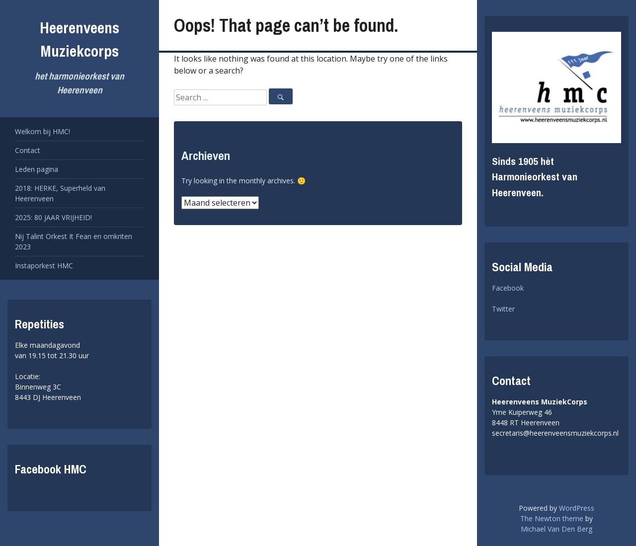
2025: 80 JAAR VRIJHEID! (53, 217)
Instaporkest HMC (44, 265)
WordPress (576, 508)
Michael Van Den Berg (556, 529)
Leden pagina (36, 169)
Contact (27, 150)
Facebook (508, 288)
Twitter (503, 308)
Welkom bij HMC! (42, 131)
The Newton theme (551, 518)
